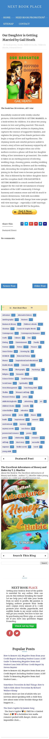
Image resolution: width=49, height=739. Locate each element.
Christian (5, 329)
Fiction (19, 347)
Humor (5, 360)
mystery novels (8, 429)
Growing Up (24, 351)
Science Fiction (8, 379)
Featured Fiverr (15, 48)
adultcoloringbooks (9, 401)
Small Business (26, 379)
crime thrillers (7, 410)
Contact (24, 23)
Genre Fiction (7, 351)
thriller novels (22, 447)
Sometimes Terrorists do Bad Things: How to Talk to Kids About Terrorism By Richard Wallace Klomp (24, 688)
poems (29, 433)
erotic (21, 415)
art (41, 401)
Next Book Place (20, 308)
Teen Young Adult (30, 388)
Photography (20, 370)
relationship (19, 438)
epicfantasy (6, 415)
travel (36, 447)
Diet (29, 338)
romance (35, 438)
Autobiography (7, 320)
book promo (11, 45)
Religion (5, 374)
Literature (25, 365)
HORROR (5, 356)
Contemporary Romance (30, 333)
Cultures (18, 338)
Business (24, 320)
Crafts (4, 338)
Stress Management (9, 388)
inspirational (19, 420)
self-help (5, 442)
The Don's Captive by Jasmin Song (19, 708)
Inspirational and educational (27, 360)
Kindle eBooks (7, 365)
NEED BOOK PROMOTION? (30, 17)
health (4, 420)
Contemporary (7, 333)
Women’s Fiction (8, 397)
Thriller (5, 392)
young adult (6, 451)
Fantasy (5, 347)
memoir (35, 420)
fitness (33, 415)
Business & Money (9, 324)
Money (5, 370)
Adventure (6, 315)
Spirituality (23, 383)
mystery (23, 424)
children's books (30, 45)
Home (6, 17)
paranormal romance (10, 433)
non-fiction (25, 429)
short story (20, 442)
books (20, 45)
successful (35, 442)
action (25, 397)
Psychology (36, 370)
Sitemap (8, 23)
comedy (26, 406)
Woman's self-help (22, 392)
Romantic (20, 374)
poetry (4, 438)
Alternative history (25, 315)
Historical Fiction (23, 356)
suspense (5, 447)
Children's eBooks (30, 324)
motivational (7, 424)
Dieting (5, 342)
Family (36, 342)
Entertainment (21, 342)
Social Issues (6, 383)
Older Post (40, 286)
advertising (28, 401)
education (24, 410)
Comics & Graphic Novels (26, 329)
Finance (34, 347)
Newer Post (9, 286)
